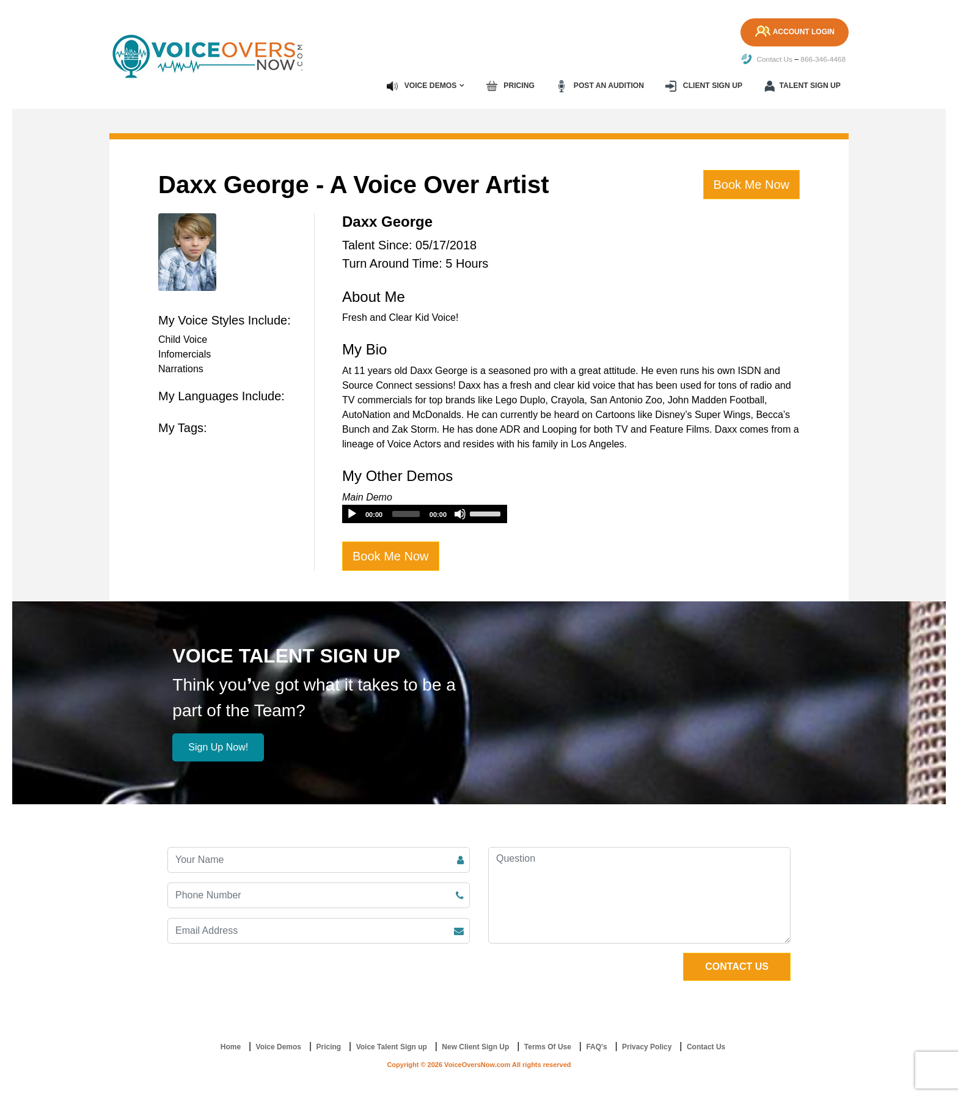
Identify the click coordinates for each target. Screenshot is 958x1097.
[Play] (352, 513)
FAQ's (596, 1047)
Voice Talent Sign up (391, 1047)
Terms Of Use (547, 1047)
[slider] (406, 513)
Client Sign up (705, 85)
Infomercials (184, 353)
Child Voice (182, 339)
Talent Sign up (803, 85)
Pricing (513, 85)
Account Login (793, 32)
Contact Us (766, 59)
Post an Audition (601, 85)
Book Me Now (752, 184)
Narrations (180, 368)
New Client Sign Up (475, 1047)
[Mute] (460, 513)
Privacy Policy (646, 1047)
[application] (424, 513)
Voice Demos (424, 85)
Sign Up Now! (218, 747)
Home (231, 1047)
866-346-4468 (823, 59)
